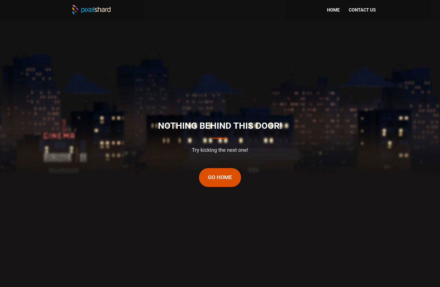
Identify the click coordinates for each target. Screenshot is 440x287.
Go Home (220, 177)
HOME (333, 10)
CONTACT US (362, 10)
